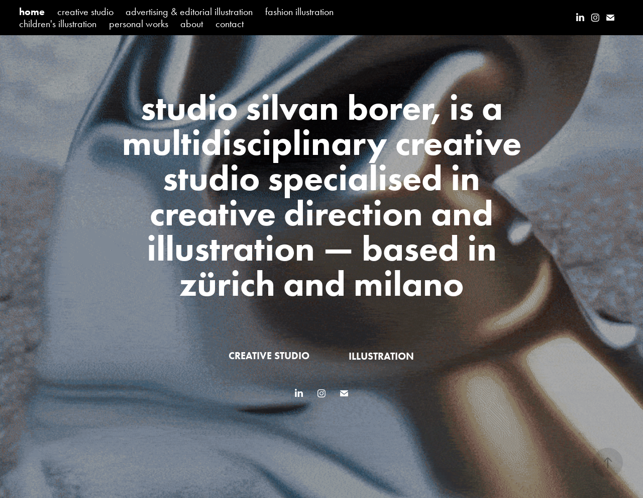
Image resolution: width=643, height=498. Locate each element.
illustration (381, 356)
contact (230, 24)
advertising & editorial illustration (189, 12)
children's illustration (57, 24)
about (191, 24)
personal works (138, 24)
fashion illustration (299, 12)
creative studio (85, 12)
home (32, 12)
